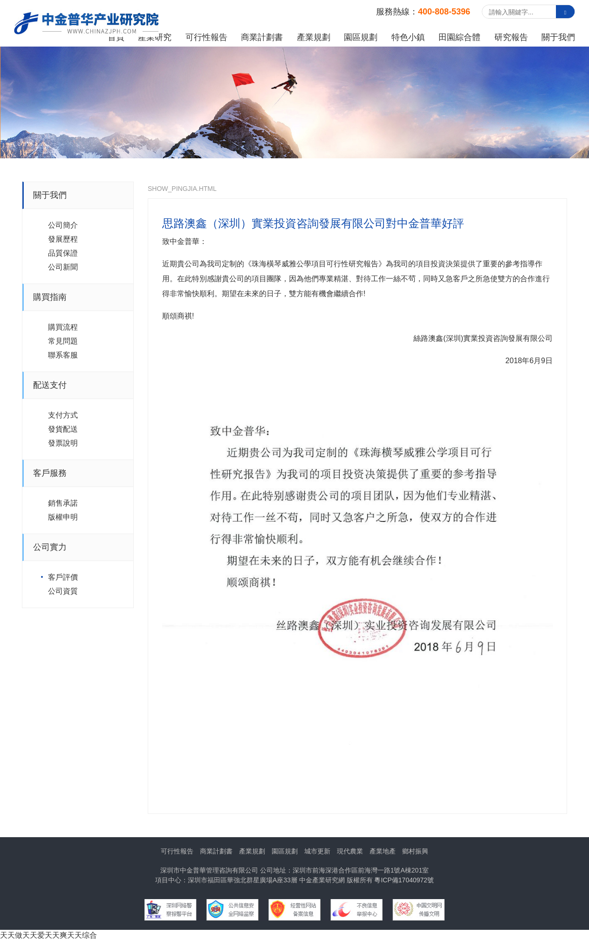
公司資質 (63, 591)
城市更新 (317, 851)
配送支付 (50, 385)
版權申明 (63, 517)
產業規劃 (313, 37)
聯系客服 (63, 355)
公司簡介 (63, 225)
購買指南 (50, 297)
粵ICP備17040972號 (404, 880)
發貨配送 (63, 429)
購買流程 (63, 327)
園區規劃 (360, 37)
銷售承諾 (63, 503)
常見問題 (63, 341)
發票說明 (63, 443)
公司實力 (50, 547)
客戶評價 (63, 577)
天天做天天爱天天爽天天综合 (48, 935)
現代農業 (350, 851)
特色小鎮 (408, 37)
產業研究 (154, 37)
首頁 (116, 37)
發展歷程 (63, 239)
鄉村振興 (415, 851)
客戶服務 (50, 473)
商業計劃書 (262, 37)
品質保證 (63, 253)
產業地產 (383, 851)
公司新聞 (63, 267)
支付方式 (63, 415)
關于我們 (558, 37)
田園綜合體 (459, 37)
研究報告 (511, 37)
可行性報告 (206, 37)
